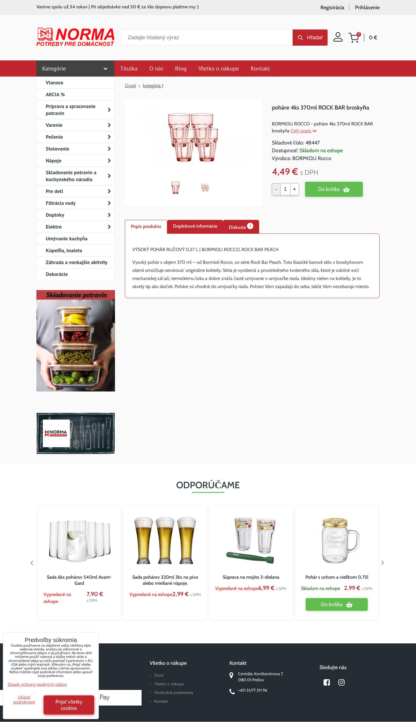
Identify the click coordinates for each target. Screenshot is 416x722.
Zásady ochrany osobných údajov (37, 684)
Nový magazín (75, 349)
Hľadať (315, 37)
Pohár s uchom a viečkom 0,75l (337, 577)
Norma (75, 433)
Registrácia (332, 7)
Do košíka (329, 189)
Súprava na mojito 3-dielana (251, 577)
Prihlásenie (367, 7)
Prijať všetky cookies (69, 705)
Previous (32, 563)
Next (384, 563)
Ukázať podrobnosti (24, 699)
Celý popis (304, 130)
